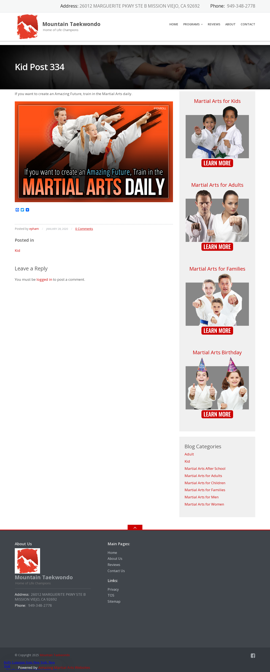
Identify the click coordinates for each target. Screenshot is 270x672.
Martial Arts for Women (204, 504)
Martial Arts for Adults (217, 184)
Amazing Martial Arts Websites (64, 667)
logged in (44, 279)
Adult (189, 454)
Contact (248, 24)
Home (173, 24)
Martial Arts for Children (205, 482)
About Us (115, 558)
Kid (17, 250)
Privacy (113, 589)
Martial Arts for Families (217, 268)
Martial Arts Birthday (217, 352)
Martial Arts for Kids (217, 100)
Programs (191, 24)
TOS (111, 595)
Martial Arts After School (205, 468)
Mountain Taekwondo (55, 655)
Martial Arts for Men (202, 497)
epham (34, 229)
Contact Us (116, 570)
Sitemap (114, 601)
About (230, 24)
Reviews (214, 24)
